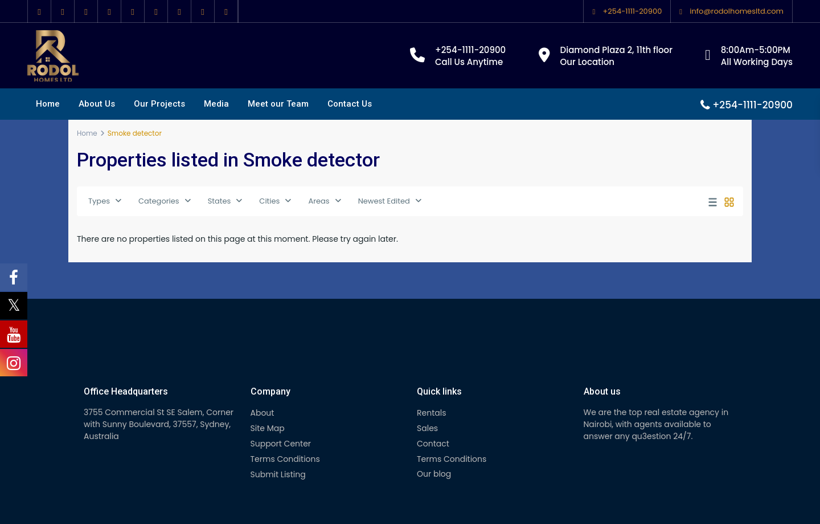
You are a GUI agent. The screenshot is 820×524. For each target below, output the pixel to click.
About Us (97, 104)
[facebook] (39, 11)
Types (99, 201)
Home (48, 104)
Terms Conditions (285, 459)
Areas (318, 201)
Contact (433, 443)
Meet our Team (278, 104)
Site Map (268, 428)
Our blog (434, 474)
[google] (86, 11)
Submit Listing (278, 474)
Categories (158, 201)
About (262, 413)
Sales (427, 428)
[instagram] (203, 11)
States (219, 201)
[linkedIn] (109, 11)
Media (216, 104)
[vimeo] (179, 11)
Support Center (281, 443)
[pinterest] (133, 11)
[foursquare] (226, 11)
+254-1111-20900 (632, 11)
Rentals (431, 413)
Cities (269, 201)
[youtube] (156, 11)
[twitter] (63, 11)
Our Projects (159, 104)
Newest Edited (384, 201)
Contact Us (349, 104)
